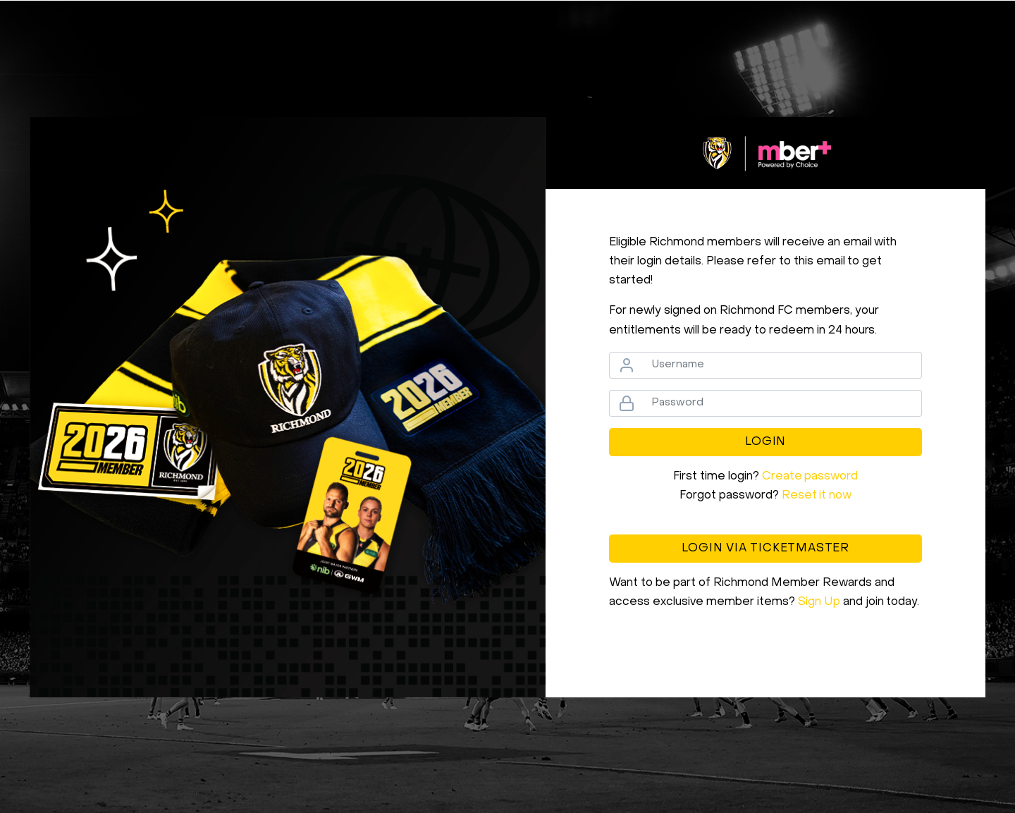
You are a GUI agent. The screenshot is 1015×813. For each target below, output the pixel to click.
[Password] (782, 403)
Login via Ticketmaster (765, 548)
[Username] (782, 365)
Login (765, 442)
